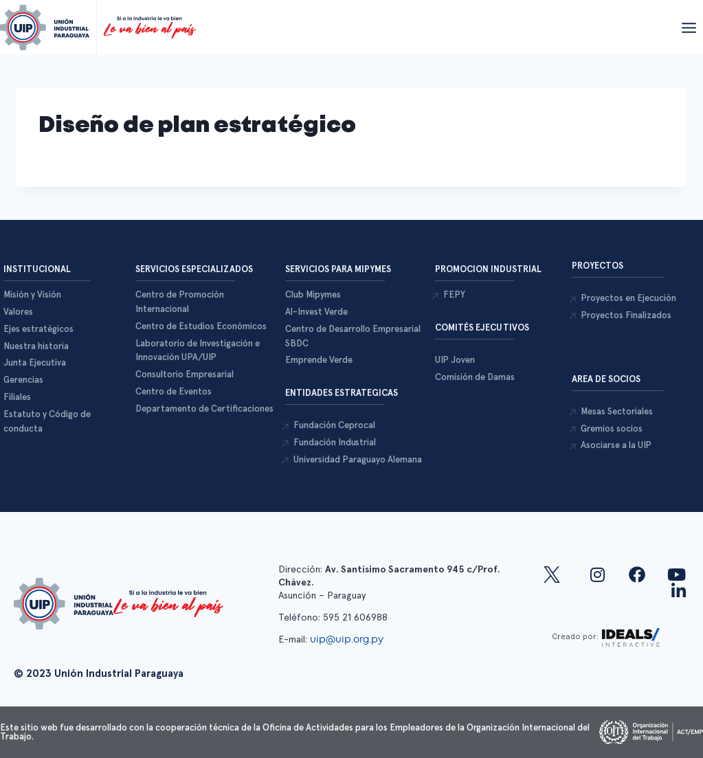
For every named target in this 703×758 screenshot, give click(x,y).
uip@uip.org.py (348, 639)
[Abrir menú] (688, 27)
